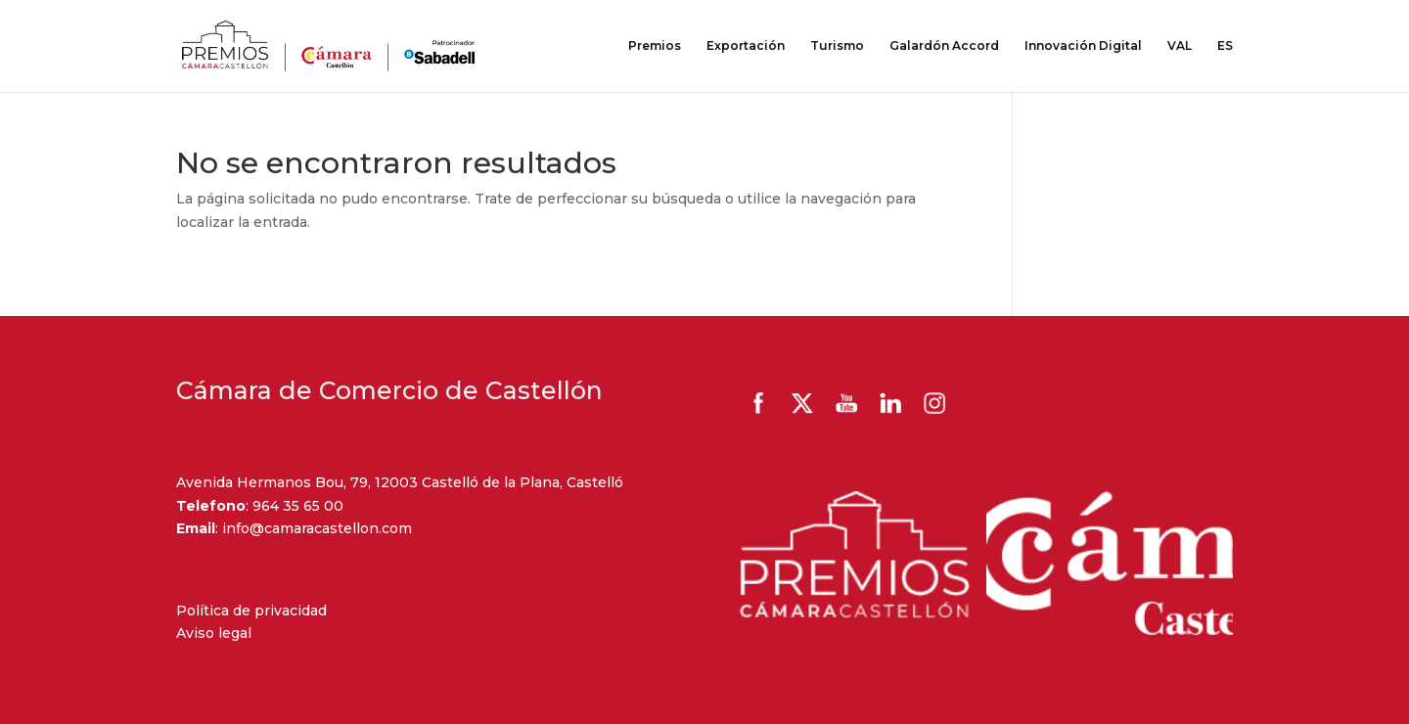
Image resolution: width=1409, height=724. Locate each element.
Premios (654, 46)
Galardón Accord (944, 46)
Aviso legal (213, 633)
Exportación (745, 46)
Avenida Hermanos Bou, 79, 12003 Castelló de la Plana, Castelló (399, 482)
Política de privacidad (251, 610)
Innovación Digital (1083, 46)
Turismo (837, 46)
